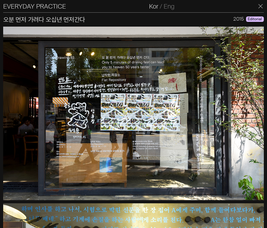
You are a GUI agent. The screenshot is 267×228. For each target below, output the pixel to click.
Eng (169, 6)
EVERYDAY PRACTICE (34, 6)
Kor (153, 6)
